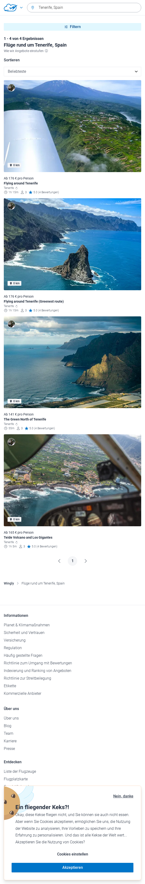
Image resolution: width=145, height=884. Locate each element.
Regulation (13, 648)
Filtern (72, 26)
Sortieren (12, 60)
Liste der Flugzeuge (20, 771)
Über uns (11, 718)
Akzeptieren (72, 867)
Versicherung (15, 640)
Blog (7, 726)
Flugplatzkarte (16, 779)
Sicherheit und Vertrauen (24, 632)
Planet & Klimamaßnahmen (27, 625)
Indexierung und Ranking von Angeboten (37, 670)
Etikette (10, 686)
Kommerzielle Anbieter (22, 693)
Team (8, 733)
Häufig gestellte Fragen (23, 655)
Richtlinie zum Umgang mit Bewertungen (38, 663)
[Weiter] (86, 561)
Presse (9, 748)
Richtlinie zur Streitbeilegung (27, 678)
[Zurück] (59, 561)
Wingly (9, 583)
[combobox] (84, 7)
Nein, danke (123, 796)
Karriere (10, 741)
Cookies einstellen (72, 854)
